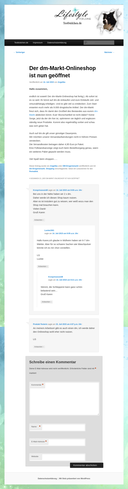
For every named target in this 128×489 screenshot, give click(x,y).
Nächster (109, 52)
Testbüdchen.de (21, 42)
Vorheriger (19, 52)
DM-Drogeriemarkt (70, 166)
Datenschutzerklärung (56, 42)
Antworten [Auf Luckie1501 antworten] (43, 266)
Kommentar (37, 385)
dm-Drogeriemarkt (37, 169)
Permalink (33, 171)
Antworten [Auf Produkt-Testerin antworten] (39, 346)
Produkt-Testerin (40, 324)
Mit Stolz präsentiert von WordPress (74, 479)
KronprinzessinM (40, 190)
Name (35, 427)
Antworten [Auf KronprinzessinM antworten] (39, 220)
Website (34, 456)
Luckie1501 (49, 230)
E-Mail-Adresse (39, 442)
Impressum (38, 42)
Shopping (50, 169)
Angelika (61, 82)
